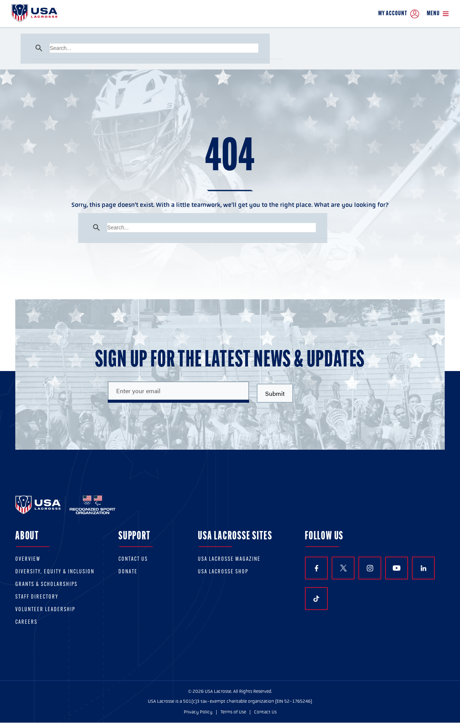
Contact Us (133, 559)
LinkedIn (423, 568)
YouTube (396, 568)
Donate (128, 572)
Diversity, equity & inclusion (54, 572)
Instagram (370, 568)
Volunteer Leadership (45, 610)
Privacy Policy (198, 712)
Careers (26, 622)
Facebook (316, 568)
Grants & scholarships (46, 584)
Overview (27, 559)
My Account (398, 14)
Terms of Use (233, 712)
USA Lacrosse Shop (223, 572)
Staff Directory (36, 597)
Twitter (343, 568)
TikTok (316, 599)
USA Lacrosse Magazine (229, 559)
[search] (154, 48)
